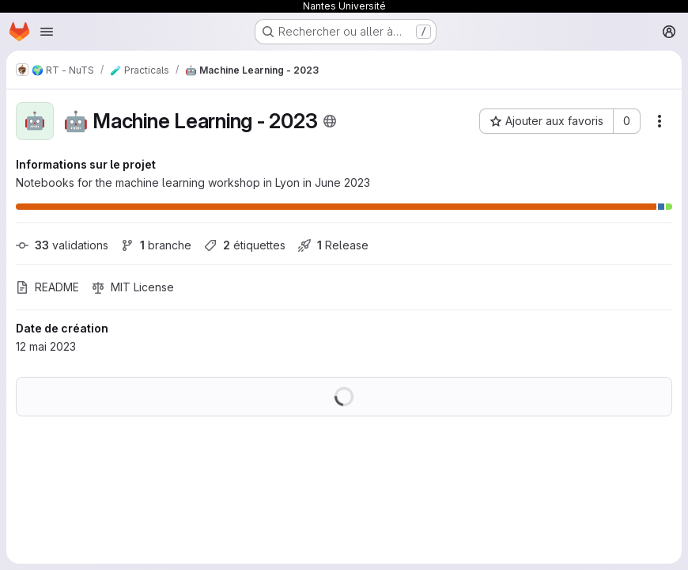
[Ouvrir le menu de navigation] (46, 31)
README (47, 287)
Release (333, 245)
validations (62, 245)
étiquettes (244, 245)
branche (156, 245)
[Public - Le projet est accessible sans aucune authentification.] (329, 121)
